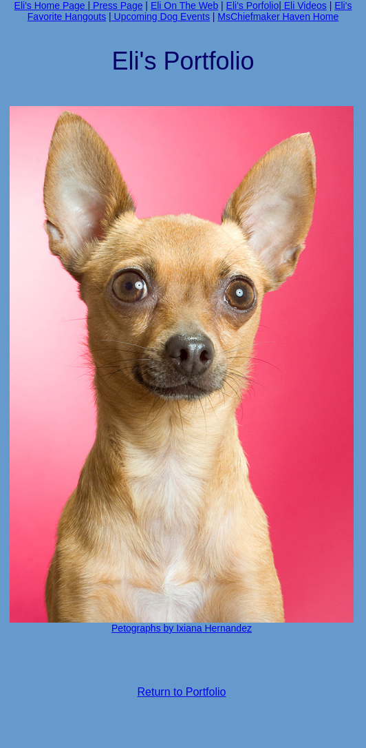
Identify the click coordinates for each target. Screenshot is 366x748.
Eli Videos (304, 5)
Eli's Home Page (51, 5)
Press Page (116, 5)
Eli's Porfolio (252, 5)
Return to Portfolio (182, 692)
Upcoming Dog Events (160, 16)
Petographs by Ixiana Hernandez (181, 628)
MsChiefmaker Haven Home (277, 16)
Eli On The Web (184, 5)
